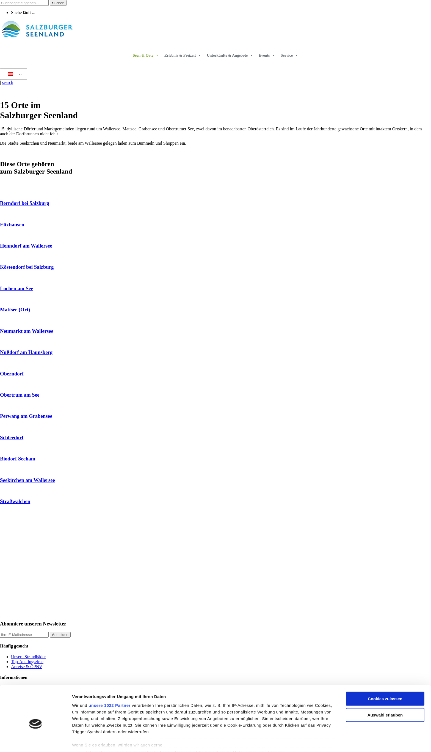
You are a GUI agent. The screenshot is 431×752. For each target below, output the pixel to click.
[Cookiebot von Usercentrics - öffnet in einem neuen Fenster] (36, 741)
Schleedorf (11, 437)
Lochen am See (16, 288)
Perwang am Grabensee (26, 416)
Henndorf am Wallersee (26, 246)
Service (289, 55)
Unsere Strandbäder (28, 656)
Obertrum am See (19, 395)
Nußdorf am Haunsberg (26, 352)
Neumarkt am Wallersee (26, 331)
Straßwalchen (15, 501)
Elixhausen (12, 224)
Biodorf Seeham (17, 459)
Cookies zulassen (385, 671)
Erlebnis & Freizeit (182, 55)
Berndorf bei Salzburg (24, 203)
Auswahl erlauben (385, 687)
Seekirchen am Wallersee (27, 480)
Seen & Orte (146, 55)
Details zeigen (292, 741)
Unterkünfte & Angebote (230, 55)
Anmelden (60, 635)
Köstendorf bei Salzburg (27, 267)
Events (267, 55)
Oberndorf (12, 374)
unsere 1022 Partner (110, 678)
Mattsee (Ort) (15, 309)
